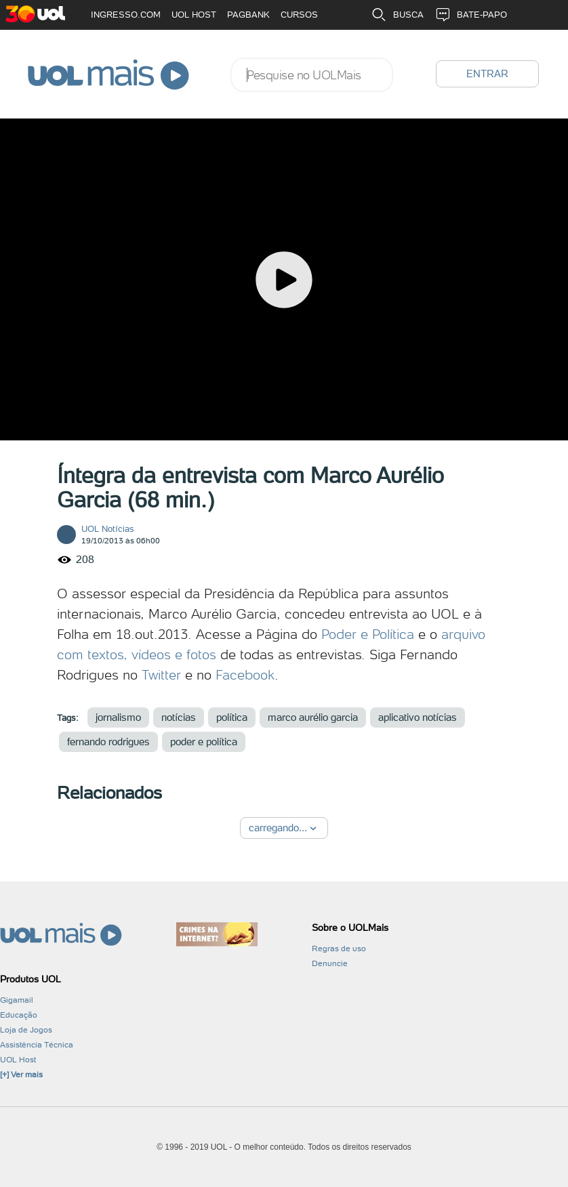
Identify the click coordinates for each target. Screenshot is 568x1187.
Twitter (161, 675)
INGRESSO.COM (126, 14)
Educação (18, 1015)
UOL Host (18, 1059)
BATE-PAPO (470, 15)
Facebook (245, 675)
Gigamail (16, 1000)
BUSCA (397, 15)
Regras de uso (339, 948)
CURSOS (299, 14)
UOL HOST (193, 14)
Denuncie (330, 963)
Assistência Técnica (36, 1044)
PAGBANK (248, 14)
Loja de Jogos (26, 1030)
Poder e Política (367, 634)
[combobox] (311, 75)
